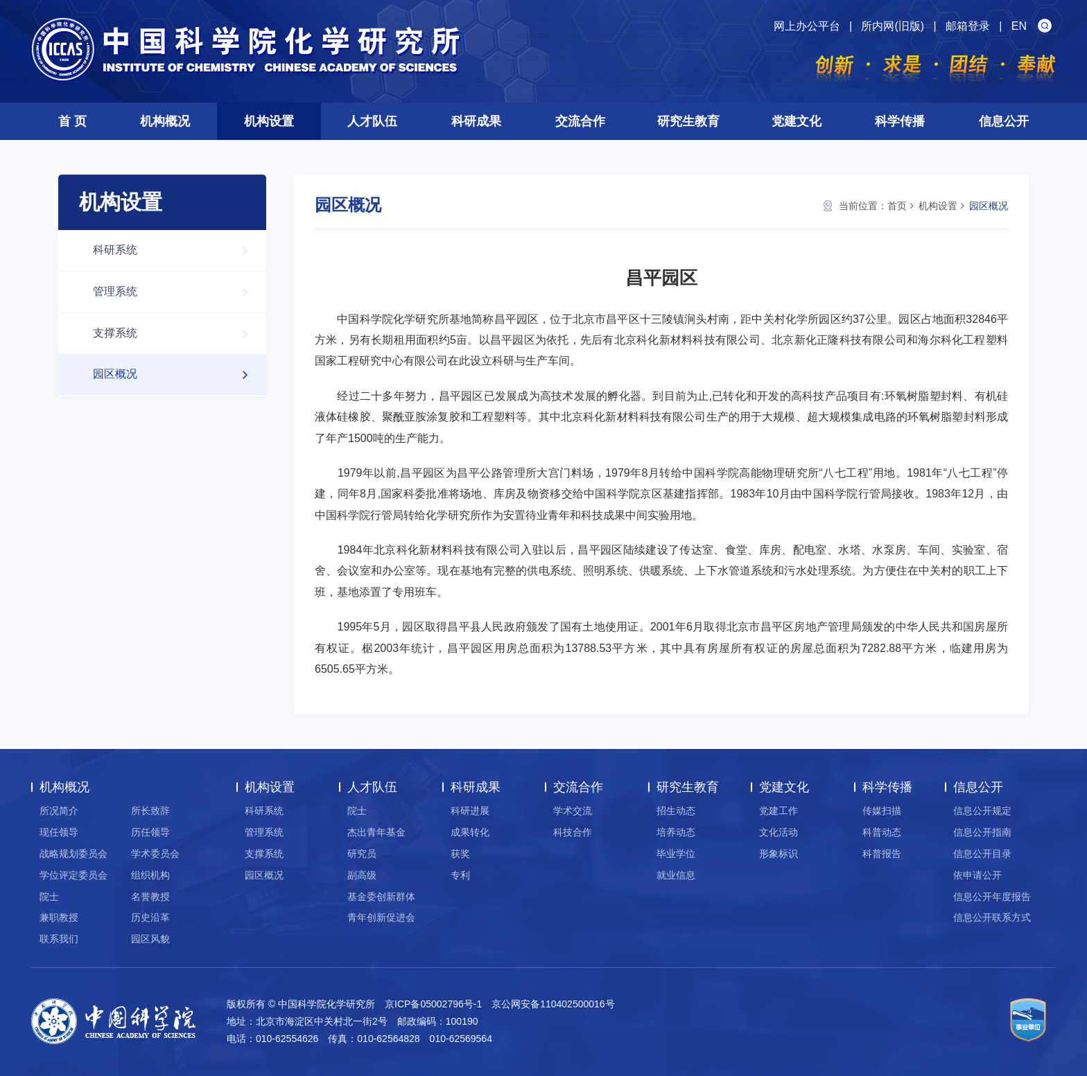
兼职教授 (59, 917)
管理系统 (177, 292)
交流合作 (580, 121)
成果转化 (470, 832)
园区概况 (177, 374)
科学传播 (900, 121)
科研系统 (177, 250)
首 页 (72, 121)
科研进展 (470, 810)
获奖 (460, 853)
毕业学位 (675, 853)
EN (1019, 26)
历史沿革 (150, 917)
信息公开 (1004, 121)
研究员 (361, 853)
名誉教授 (150, 896)
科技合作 (572, 832)
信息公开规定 (982, 810)
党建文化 (796, 121)
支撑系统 (177, 333)
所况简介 (59, 810)
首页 (897, 205)
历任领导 (150, 832)
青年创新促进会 (381, 917)
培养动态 (675, 832)
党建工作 (778, 810)
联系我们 (59, 938)
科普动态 (881, 832)
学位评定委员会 (73, 875)
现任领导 (59, 832)
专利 (460, 875)
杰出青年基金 (376, 832)
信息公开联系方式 (992, 917)
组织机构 (150, 875)
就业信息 (675, 875)
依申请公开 (977, 875)
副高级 (361, 875)
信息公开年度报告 (992, 896)
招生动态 (675, 810)
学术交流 (572, 810)
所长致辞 (150, 810)
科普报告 (881, 853)
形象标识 (778, 853)
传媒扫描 (881, 810)
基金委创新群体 (381, 896)
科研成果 (476, 121)
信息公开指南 (982, 832)
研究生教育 (688, 121)
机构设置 (269, 121)
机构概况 (165, 121)
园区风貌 (150, 938)
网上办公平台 (807, 26)
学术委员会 (155, 853)
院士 (49, 896)
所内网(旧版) (892, 26)
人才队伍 (372, 121)
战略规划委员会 (73, 853)
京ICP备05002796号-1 (433, 1003)
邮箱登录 (968, 26)
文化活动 (778, 832)
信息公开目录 (982, 853)
